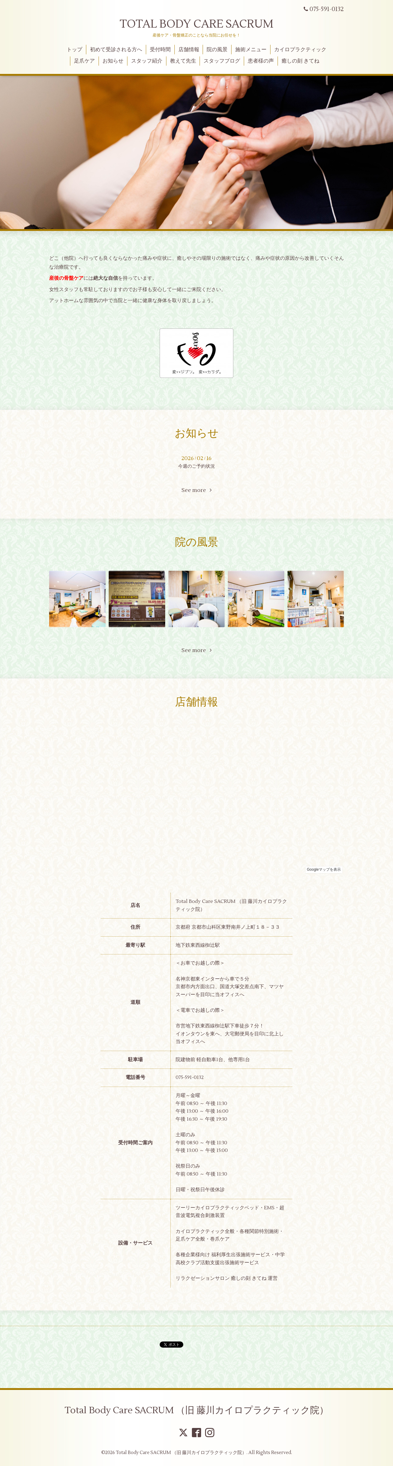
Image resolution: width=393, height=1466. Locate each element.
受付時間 (160, 49)
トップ (74, 49)
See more (196, 490)
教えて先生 (183, 61)
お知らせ (113, 61)
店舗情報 (188, 49)
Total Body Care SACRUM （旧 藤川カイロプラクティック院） (196, 1410)
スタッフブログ (222, 61)
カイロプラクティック (300, 49)
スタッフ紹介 (146, 61)
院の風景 (217, 49)
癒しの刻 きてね (300, 61)
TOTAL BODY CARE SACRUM (196, 24)
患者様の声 (261, 61)
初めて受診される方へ (116, 49)
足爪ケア (84, 61)
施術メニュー (251, 49)
